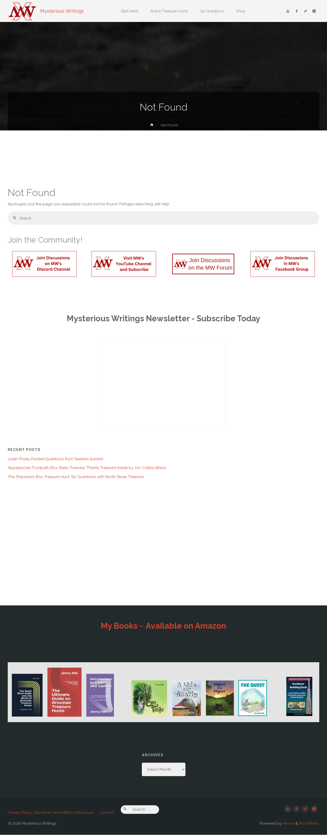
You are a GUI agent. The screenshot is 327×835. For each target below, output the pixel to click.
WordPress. (309, 823)
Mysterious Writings (62, 11)
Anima (288, 823)
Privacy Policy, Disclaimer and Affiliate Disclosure (50, 812)
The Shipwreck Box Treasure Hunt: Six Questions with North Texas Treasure (76, 477)
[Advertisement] (163, 157)
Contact (107, 812)
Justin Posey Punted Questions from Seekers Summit (55, 459)
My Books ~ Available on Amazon (163, 626)
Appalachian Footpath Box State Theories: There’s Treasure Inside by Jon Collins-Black (87, 468)
